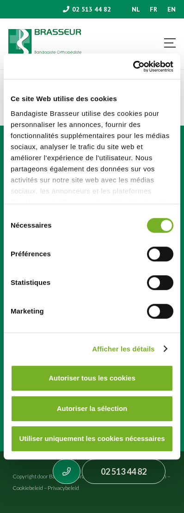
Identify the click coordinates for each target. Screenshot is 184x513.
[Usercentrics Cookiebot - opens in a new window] (132, 66)
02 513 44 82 (124, 471)
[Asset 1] (44, 44)
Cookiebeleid (27, 487)
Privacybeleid (63, 487)
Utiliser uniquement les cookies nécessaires (92, 438)
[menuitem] (136, 9)
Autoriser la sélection (92, 408)
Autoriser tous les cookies (92, 378)
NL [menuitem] (136, 9)
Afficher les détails (123, 349)
